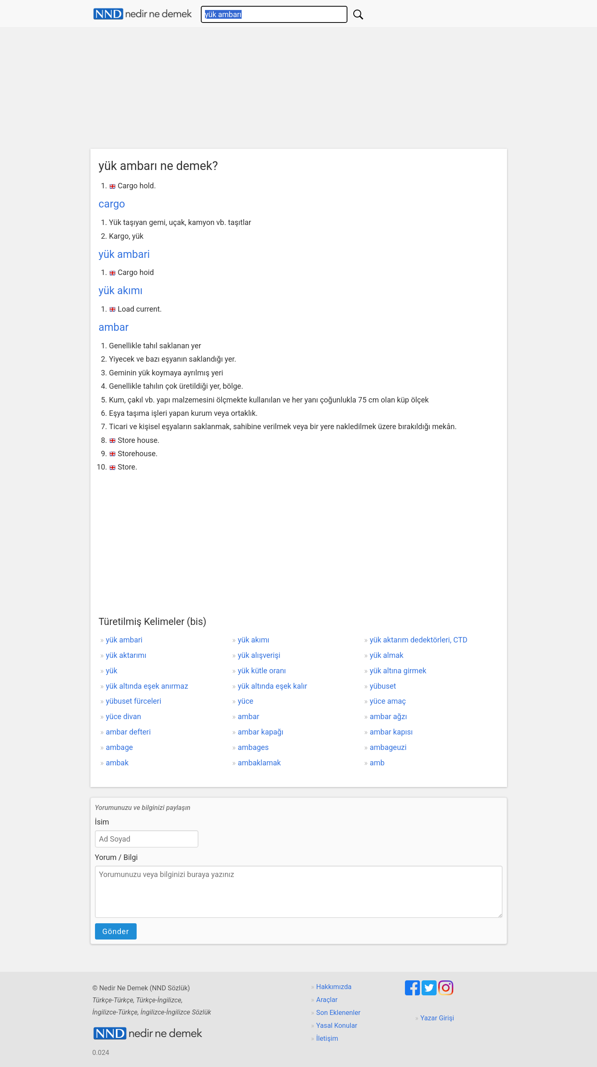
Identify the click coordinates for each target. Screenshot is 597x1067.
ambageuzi (388, 747)
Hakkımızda (334, 987)
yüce (245, 701)
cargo (112, 204)
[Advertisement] (299, 90)
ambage (119, 747)
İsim (102, 821)
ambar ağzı (388, 716)
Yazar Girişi (437, 1018)
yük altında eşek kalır (272, 686)
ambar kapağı (260, 731)
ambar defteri (128, 731)
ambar (114, 327)
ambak (117, 762)
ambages (253, 747)
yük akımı (121, 291)
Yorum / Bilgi (116, 857)
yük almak (387, 655)
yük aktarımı (126, 655)
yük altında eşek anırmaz (147, 686)
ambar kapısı (391, 731)
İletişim (327, 1038)
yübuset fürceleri (133, 701)
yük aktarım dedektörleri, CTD (418, 639)
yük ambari (124, 254)
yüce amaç (388, 701)
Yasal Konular (336, 1026)
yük (111, 670)
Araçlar (326, 1000)
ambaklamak (259, 762)
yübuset (383, 686)
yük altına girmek (398, 670)
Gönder (115, 931)
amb (377, 762)
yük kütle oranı (262, 670)
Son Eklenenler (338, 1013)
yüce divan (123, 716)
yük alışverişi (259, 655)
